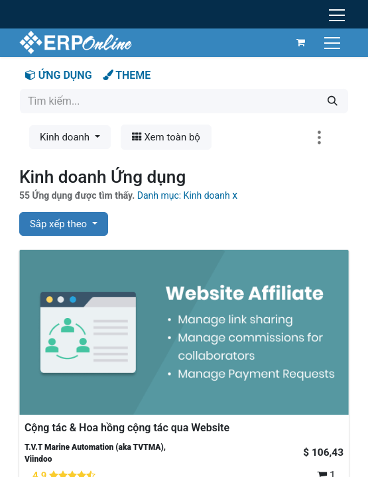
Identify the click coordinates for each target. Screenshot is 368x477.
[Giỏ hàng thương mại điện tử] (300, 42)
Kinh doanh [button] (66, 137)
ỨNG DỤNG (58, 75)
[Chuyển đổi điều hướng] (333, 42)
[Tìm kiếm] (332, 101)
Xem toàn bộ (166, 137)
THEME (127, 75)
